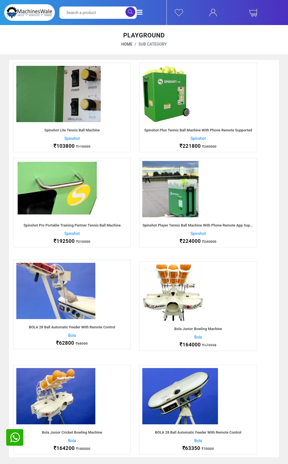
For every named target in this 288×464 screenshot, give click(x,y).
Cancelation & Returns (169, 423)
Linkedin (229, 430)
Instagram (230, 423)
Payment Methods (104, 416)
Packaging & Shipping (107, 423)
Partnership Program (35, 430)
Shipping (157, 416)
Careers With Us (31, 416)
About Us (25, 410)
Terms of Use (162, 430)
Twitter (228, 416)
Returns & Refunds (104, 430)
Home (126, 44)
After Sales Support (105, 410)
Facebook (230, 410)
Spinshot (54, 138)
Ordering (157, 410)
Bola (144, 233)
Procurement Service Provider (43, 423)
